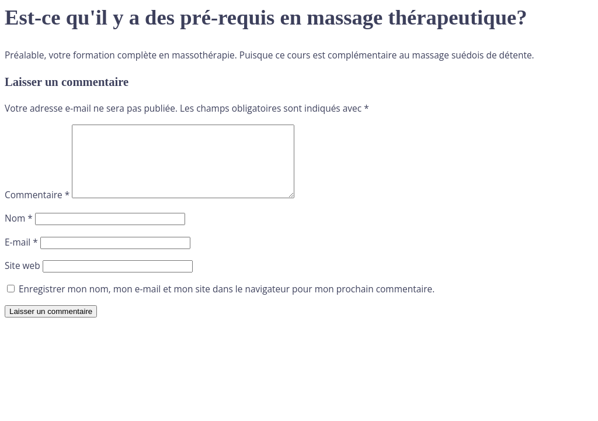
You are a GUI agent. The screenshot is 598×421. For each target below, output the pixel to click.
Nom (19, 232)
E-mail (21, 256)
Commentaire (37, 208)
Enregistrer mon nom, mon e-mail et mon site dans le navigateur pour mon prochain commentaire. (226, 302)
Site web (22, 279)
